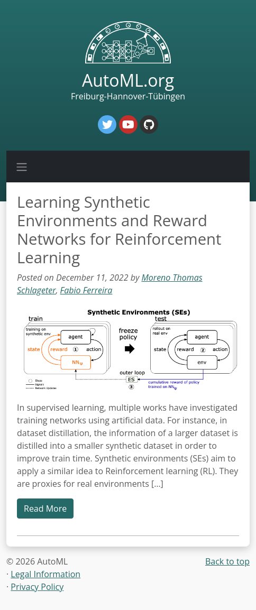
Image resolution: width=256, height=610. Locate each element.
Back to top (227, 561)
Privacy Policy (37, 587)
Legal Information (45, 574)
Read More (45, 508)
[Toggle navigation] (21, 166)
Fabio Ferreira (86, 290)
